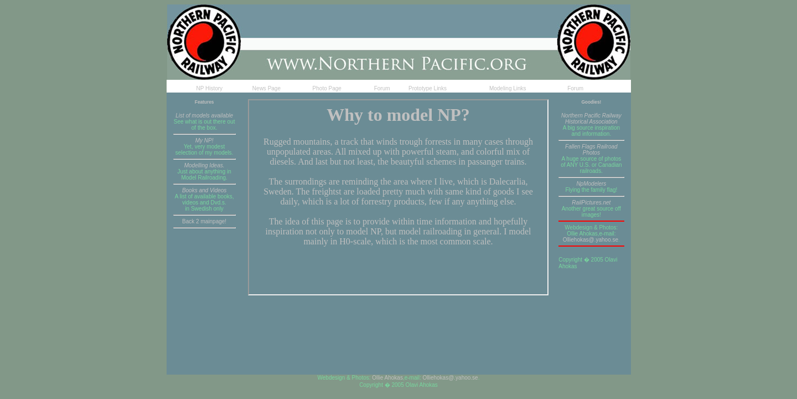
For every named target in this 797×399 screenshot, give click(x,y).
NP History (209, 88)
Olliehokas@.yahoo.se (590, 240)
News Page (266, 88)
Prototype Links (427, 88)
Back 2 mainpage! (204, 221)
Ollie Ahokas (387, 378)
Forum (382, 88)
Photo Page (327, 88)
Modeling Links (507, 88)
